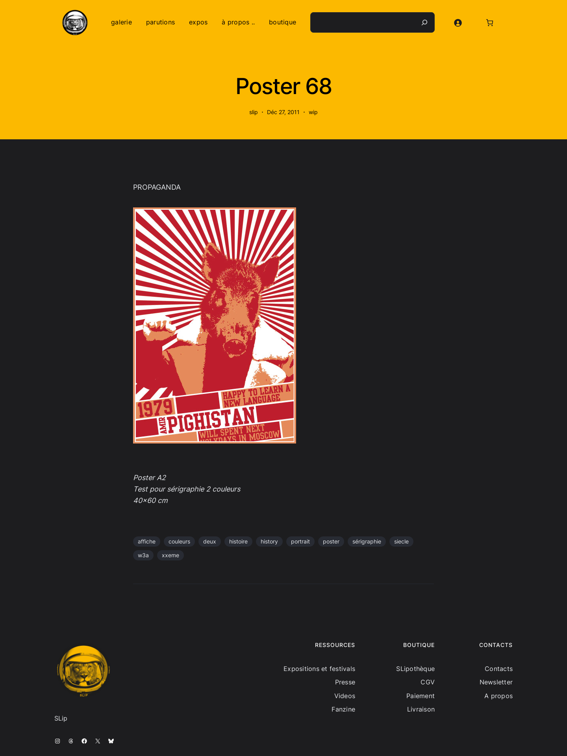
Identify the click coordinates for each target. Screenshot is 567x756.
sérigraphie (366, 541)
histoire (238, 541)
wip (313, 112)
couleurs (179, 541)
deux (209, 541)
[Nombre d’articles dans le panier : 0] (489, 22)
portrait (300, 541)
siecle (401, 541)
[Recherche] (424, 22)
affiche (147, 541)
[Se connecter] (458, 22)
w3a (143, 555)
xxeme (170, 555)
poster (331, 541)
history (269, 541)
